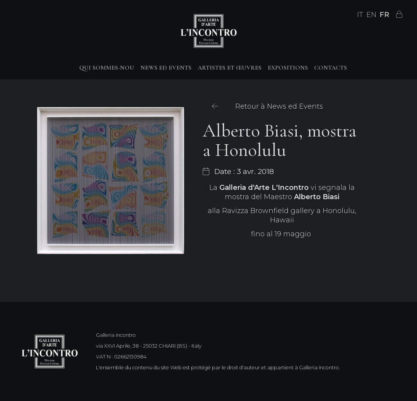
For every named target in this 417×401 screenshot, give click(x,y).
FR (384, 14)
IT (360, 14)
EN (371, 14)
